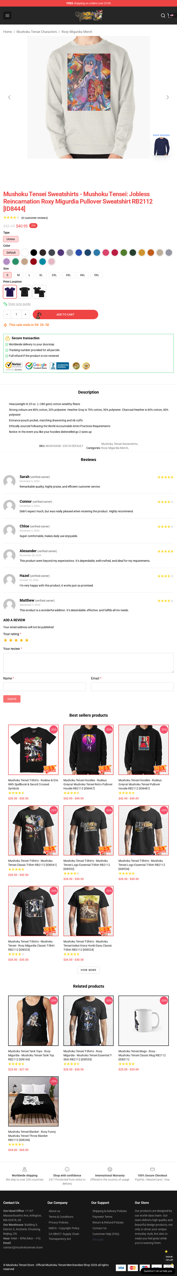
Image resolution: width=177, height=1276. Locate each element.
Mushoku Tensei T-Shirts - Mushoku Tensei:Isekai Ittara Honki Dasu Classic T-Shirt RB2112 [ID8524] (87, 945)
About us (54, 1211)
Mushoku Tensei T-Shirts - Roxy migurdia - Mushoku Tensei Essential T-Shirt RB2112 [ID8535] (87, 1055)
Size (6, 268)
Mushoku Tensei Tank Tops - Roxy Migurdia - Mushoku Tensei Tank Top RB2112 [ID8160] (31, 1055)
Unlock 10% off (169, 1258)
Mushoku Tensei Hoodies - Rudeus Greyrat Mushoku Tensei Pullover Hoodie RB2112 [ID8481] (140, 784)
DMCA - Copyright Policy (64, 1228)
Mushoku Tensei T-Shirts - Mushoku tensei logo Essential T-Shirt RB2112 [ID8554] (141, 865)
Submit (11, 699)
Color (6, 245)
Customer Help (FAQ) (105, 1234)
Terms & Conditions (61, 1216)
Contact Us (99, 1228)
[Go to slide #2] (99, 167)
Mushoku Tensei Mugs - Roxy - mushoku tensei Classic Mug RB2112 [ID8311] (142, 1055)
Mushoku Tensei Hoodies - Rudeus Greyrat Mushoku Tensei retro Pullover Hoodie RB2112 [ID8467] (88, 784)
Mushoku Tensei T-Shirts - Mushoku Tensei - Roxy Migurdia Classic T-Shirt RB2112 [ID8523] (31, 945)
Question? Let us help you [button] (158, 1271)
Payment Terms (102, 1216)
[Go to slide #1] (78, 167)
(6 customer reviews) (34, 217)
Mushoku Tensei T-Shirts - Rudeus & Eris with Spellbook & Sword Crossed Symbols (33, 784)
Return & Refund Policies (108, 1222)
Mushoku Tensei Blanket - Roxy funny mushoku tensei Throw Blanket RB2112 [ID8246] (32, 1136)
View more (89, 970)
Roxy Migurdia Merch (77, 32)
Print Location (12, 281)
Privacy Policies (58, 1222)
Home (7, 32)
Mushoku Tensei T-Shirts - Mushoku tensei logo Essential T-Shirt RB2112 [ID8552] (86, 865)
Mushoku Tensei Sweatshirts (119, 443)
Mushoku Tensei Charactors (37, 32)
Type (6, 232)
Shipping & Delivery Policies (109, 1211)
